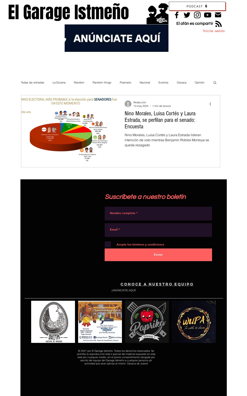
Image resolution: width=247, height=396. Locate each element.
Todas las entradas (32, 82)
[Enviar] (158, 254)
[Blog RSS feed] (218, 24)
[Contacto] (218, 15)
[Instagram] (197, 15)
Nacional (145, 82)
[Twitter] (187, 15)
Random (79, 82)
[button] (215, 83)
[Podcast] (197, 6)
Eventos (163, 82)
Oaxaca (181, 82)
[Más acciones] (211, 103)
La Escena (59, 82)
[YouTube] (207, 15)
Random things (102, 82)
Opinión (199, 82)
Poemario (125, 82)
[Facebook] (176, 15)
